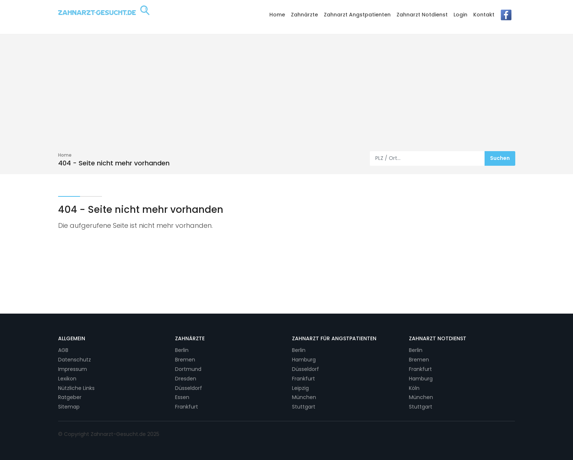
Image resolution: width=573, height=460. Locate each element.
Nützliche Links (76, 388)
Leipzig (300, 388)
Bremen (185, 359)
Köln (414, 388)
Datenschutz (74, 359)
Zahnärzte (304, 14)
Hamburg (304, 359)
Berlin (182, 350)
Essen (182, 397)
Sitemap (69, 406)
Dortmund (188, 369)
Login (460, 14)
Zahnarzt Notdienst (422, 14)
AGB (63, 350)
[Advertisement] (286, 96)
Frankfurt (186, 406)
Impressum (72, 369)
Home (277, 14)
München (304, 397)
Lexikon (67, 378)
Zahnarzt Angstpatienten (357, 14)
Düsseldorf (188, 388)
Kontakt (483, 14)
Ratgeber (69, 397)
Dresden (185, 378)
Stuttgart (303, 406)
